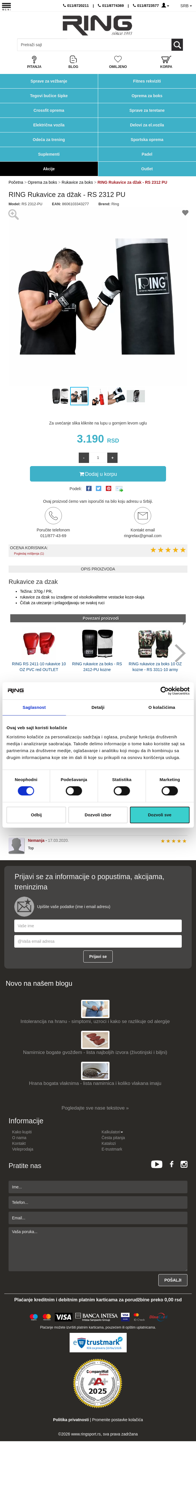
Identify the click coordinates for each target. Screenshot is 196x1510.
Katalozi (109, 1143)
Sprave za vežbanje (49, 81)
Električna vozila (48, 125)
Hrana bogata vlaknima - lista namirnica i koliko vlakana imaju (95, 1083)
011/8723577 (146, 5)
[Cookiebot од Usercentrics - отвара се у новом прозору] (164, 690)
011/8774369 (111, 5)
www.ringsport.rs (85, 1434)
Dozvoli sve (159, 814)
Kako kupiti (22, 1132)
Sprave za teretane (147, 110)
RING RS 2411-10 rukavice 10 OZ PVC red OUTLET (39, 667)
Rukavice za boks (77, 182)
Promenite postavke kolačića (117, 1419)
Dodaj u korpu (98, 474)
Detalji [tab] (98, 707)
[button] (13, 296)
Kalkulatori (112, 1132)
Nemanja (36, 840)
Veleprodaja (22, 1149)
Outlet (147, 169)
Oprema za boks (147, 95)
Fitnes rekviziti (147, 81)
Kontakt (19, 1143)
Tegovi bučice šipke (49, 95)
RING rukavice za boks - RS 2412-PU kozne (97, 667)
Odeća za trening (49, 139)
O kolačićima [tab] (161, 707)
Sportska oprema (147, 139)
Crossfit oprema (49, 110)
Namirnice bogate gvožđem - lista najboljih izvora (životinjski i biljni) (95, 1052)
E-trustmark (112, 1149)
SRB (186, 5)
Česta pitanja (113, 1137)
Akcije (49, 169)
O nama (19, 1137)
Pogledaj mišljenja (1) (29, 553)
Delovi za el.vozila (147, 125)
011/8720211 (76, 5)
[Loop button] (177, 45)
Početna (16, 182)
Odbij (36, 814)
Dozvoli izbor (98, 814)
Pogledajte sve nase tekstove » (95, 1108)
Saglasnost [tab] (34, 707)
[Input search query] (42, 45)
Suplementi (49, 154)
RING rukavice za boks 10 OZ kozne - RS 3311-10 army (155, 667)
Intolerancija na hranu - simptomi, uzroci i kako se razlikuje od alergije (95, 1021)
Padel (147, 154)
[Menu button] (6, 6)
